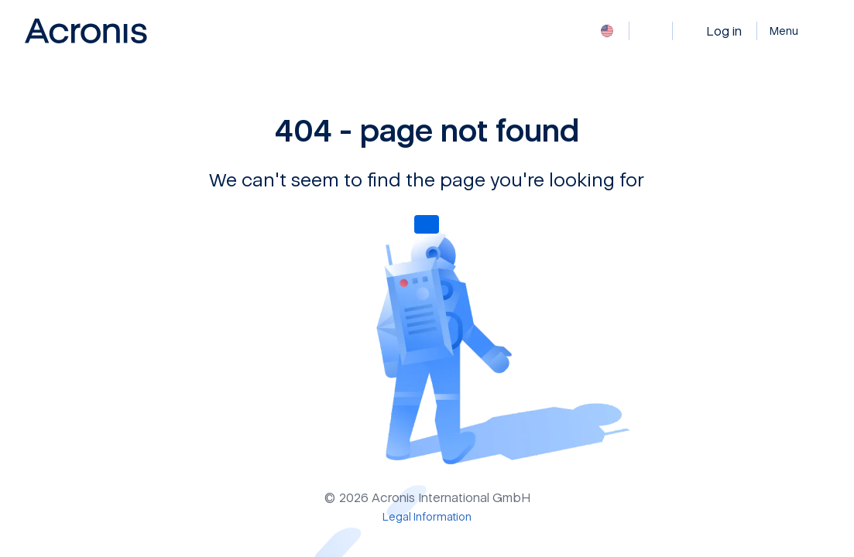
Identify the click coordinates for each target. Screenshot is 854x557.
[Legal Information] (427, 516)
